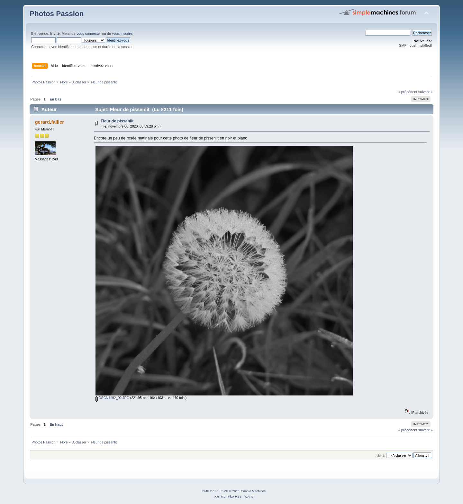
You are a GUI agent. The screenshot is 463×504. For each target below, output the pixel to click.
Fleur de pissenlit (117, 121)
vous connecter (89, 33)
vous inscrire (122, 33)
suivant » (425, 92)
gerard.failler (49, 122)
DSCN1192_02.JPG (112, 398)
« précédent (407, 92)
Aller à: (380, 455)
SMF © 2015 (231, 491)
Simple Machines (253, 491)
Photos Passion (57, 14)
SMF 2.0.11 (210, 491)
